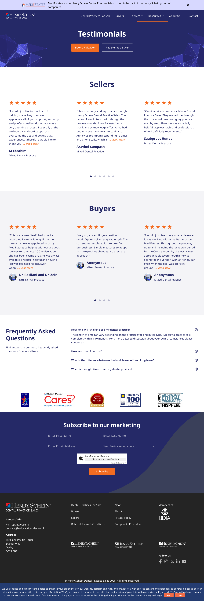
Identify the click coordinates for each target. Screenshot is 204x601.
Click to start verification (105, 470)
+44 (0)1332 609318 (17, 535)
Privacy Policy (123, 528)
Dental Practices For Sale (95, 18)
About (118, 522)
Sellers (75, 528)
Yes (168, 595)
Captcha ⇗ (118, 474)
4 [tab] (104, 181)
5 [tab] (108, 181)
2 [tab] (95, 181)
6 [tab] (113, 181)
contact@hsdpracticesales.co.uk (25, 539)
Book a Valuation (85, 52)
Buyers (75, 522)
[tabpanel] (34, 133)
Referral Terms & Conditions (88, 535)
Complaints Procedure (128, 535)
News (118, 516)
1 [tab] (91, 181)
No (180, 595)
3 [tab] (100, 181)
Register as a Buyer (117, 52)
